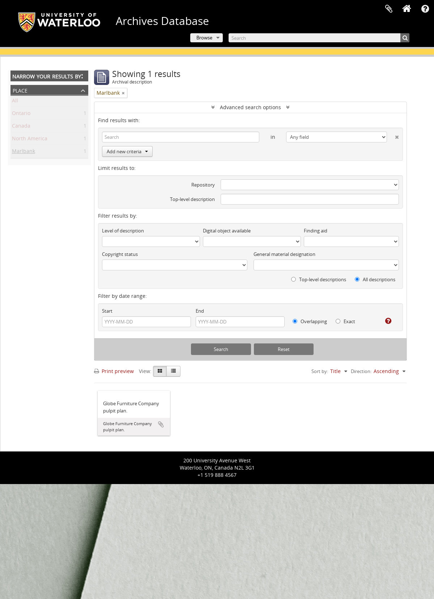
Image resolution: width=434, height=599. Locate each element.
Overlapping (310, 321)
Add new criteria (127, 151)
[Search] (319, 37)
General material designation (284, 254)
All (15, 101)
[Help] (385, 321)
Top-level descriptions (318, 279)
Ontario (21, 114)
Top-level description (192, 199)
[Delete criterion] (393, 136)
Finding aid (315, 230)
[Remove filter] (123, 93)
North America (29, 139)
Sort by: (319, 371)
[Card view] (160, 371)
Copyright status (120, 254)
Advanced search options (250, 107)
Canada (21, 127)
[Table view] (173, 371)
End (200, 311)
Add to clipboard (161, 424)
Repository (203, 184)
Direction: (361, 371)
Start (107, 311)
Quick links (425, 9)
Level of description (123, 230)
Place (20, 90)
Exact (345, 321)
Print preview (114, 371)
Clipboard (389, 9)
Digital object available (227, 230)
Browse (204, 37)
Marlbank (23, 152)
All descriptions (375, 279)
